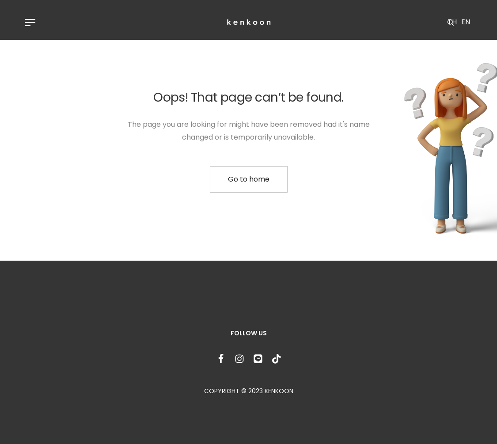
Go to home (248, 179)
